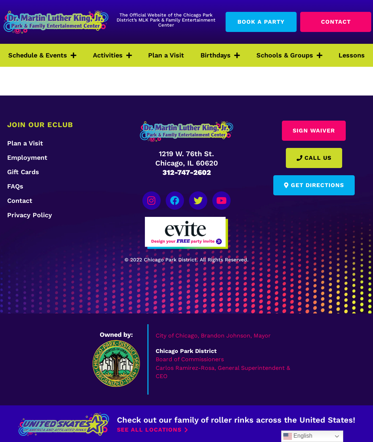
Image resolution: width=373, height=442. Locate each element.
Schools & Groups (289, 55)
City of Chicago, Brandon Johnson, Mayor (213, 334)
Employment (27, 157)
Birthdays (220, 55)
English (297, 436)
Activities (112, 55)
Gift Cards (23, 172)
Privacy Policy (29, 215)
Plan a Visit (166, 55)
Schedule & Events (42, 55)
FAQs (15, 186)
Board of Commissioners (190, 358)
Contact (19, 200)
